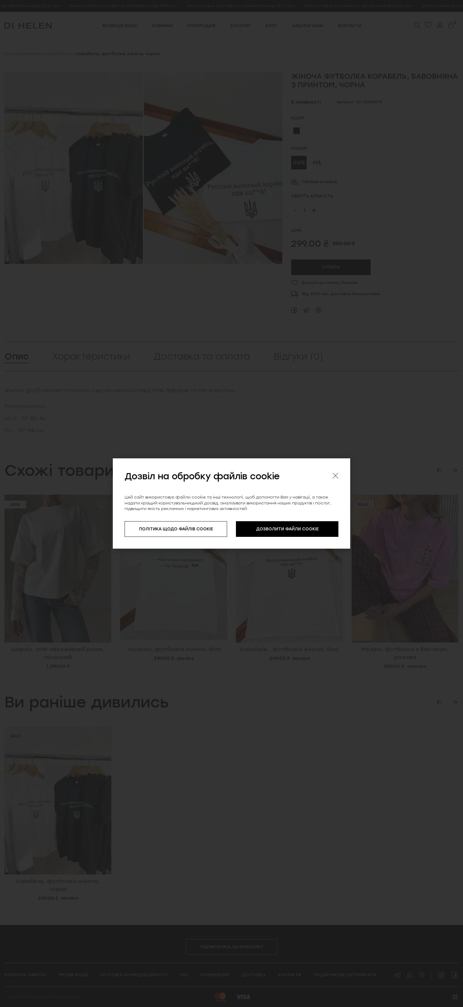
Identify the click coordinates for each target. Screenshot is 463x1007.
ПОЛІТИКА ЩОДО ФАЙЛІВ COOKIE (176, 529)
